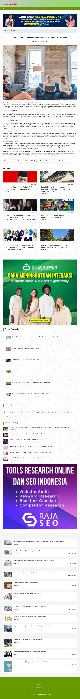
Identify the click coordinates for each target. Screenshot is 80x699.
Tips (5, 243)
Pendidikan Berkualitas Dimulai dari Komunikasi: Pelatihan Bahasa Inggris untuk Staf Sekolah (56, 189)
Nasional (61, 412)
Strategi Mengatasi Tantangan (10, 141)
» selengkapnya (7, 191)
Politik (5, 184)
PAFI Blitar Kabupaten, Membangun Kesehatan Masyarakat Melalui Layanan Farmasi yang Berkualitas (39, 541)
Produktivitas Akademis (10, 161)
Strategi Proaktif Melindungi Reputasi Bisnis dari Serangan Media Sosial (26, 457)
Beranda (40, 681)
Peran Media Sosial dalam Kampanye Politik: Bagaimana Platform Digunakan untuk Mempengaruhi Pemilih (19, 247)
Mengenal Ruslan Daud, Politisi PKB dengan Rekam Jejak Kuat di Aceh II (18, 188)
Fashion (6, 412)
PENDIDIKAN (14, 31)
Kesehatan (54, 412)
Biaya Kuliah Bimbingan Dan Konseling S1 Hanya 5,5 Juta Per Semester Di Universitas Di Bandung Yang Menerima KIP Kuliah (19, 218)
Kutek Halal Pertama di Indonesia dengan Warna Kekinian (26, 348)
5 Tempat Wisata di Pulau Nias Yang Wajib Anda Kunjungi (26, 359)
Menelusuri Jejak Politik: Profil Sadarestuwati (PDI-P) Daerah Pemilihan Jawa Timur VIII (30, 452)
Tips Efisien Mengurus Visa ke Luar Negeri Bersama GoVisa (28, 551)
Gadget (42, 213)
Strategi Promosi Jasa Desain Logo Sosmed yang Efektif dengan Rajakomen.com (29, 433)
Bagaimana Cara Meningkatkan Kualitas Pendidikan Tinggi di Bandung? (31, 626)
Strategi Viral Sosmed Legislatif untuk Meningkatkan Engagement (30, 651)
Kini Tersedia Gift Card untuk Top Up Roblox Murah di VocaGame (55, 216)
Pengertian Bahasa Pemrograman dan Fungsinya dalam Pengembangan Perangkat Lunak (36, 573)
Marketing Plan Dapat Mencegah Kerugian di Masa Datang (28, 593)
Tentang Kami (40, 684)
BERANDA (6, 31)
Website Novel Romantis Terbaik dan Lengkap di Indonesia (26, 371)
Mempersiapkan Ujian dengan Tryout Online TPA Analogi (28, 639)
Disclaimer (40, 687)
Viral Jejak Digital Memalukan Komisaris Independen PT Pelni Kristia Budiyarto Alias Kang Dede (35, 336)
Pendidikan (43, 184)
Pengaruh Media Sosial (59, 161)
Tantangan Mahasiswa (45, 161)
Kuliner (33, 412)
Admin (46, 41)
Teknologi (6, 416)
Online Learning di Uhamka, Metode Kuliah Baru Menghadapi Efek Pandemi (30, 393)
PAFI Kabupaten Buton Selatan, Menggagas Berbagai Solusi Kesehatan (31, 606)
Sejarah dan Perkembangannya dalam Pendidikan (26, 582)
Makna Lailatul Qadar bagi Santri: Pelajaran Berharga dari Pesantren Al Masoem (55, 247)
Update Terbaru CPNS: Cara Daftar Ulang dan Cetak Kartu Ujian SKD (30, 616)
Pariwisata (20, 412)
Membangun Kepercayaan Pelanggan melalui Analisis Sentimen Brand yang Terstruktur (30, 446)
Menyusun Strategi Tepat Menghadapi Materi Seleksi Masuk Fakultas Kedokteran (34, 560)
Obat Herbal (12, 412)
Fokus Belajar (34, 161)
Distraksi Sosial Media (23, 161)
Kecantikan (27, 412)
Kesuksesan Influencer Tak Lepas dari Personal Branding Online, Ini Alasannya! (33, 662)
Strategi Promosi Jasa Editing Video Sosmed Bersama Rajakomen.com (26, 439)
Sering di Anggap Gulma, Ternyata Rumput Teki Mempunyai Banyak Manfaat (31, 382)
